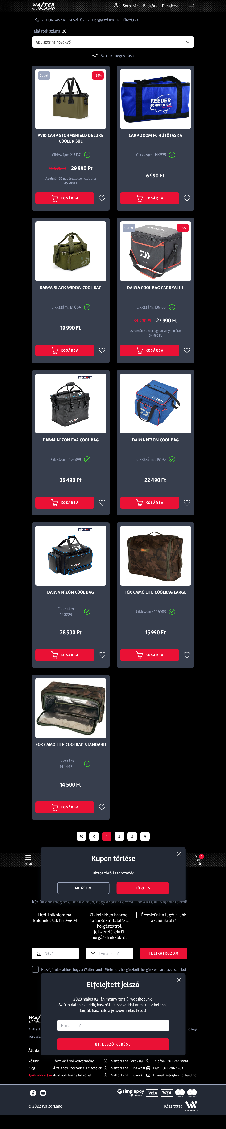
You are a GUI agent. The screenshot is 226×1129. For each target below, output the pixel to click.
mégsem (83, 888)
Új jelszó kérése (113, 1044)
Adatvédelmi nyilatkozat (72, 1075)
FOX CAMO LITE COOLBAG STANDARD (70, 744)
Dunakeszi (170, 5)
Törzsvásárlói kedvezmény (73, 1061)
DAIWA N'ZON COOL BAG (155, 440)
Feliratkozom (164, 953)
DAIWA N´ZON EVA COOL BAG (71, 440)
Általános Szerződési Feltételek (77, 1068)
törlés (142, 888)
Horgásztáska (103, 20)
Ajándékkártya (40, 1075)
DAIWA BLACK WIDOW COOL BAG (71, 288)
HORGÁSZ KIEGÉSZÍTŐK (65, 20)
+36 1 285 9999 (177, 1061)
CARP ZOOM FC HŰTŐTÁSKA (155, 135)
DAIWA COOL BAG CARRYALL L (155, 288)
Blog (31, 1068)
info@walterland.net (182, 1075)
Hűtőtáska (129, 20)
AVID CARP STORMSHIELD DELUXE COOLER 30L (71, 138)
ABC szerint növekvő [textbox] (53, 42)
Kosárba (65, 198)
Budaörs (150, 5)
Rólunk (33, 1061)
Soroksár (130, 5)
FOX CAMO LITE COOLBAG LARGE (155, 592)
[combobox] (113, 42)
